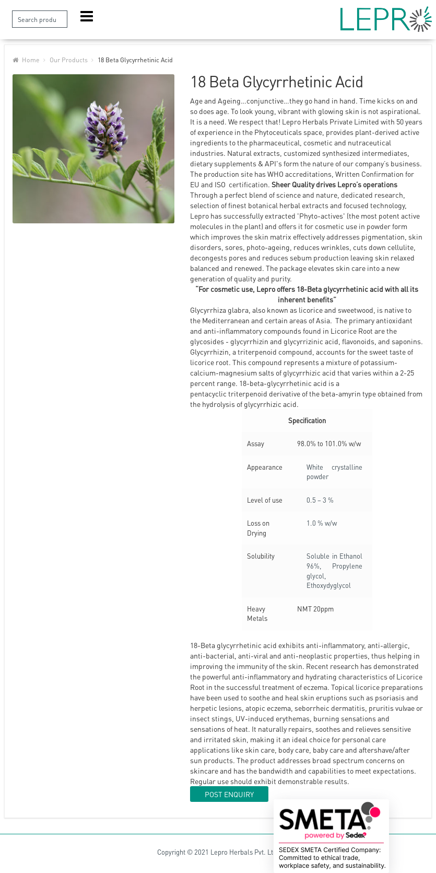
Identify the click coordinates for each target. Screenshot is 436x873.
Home (31, 59)
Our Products (69, 59)
